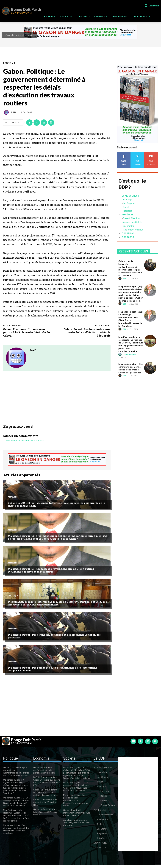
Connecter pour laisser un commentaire (24, 440)
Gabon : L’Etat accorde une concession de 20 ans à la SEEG (45, 802)
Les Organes (129, 203)
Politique (13, 596)
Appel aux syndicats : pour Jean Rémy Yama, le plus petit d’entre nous (76, 823)
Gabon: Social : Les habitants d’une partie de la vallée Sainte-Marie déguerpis (87, 332)
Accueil (9, 35)
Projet (126, 207)
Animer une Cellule (132, 222)
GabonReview (129, 354)
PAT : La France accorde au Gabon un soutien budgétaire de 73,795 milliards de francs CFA (46, 781)
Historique (128, 199)
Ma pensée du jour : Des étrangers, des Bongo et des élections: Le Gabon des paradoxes (54, 636)
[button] (151, 5)
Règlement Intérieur (133, 229)
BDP (124, 278)
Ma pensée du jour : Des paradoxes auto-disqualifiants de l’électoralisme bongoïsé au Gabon (52, 669)
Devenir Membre (131, 218)
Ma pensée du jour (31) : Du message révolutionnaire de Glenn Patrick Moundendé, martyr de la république (51, 570)
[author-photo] (120, 278)
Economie (28, 35)
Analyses (12, 497)
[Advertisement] (57, 401)
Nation (18, 35)
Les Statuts (128, 226)
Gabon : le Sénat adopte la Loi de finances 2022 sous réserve (45, 812)
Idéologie (127, 211)
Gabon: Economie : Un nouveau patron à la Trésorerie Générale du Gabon (26, 332)
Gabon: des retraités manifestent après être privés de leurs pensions (44, 770)
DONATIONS (128, 233)
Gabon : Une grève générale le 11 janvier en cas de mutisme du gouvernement (45, 792)
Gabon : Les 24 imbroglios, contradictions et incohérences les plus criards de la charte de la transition (56, 504)
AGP (13, 112)
